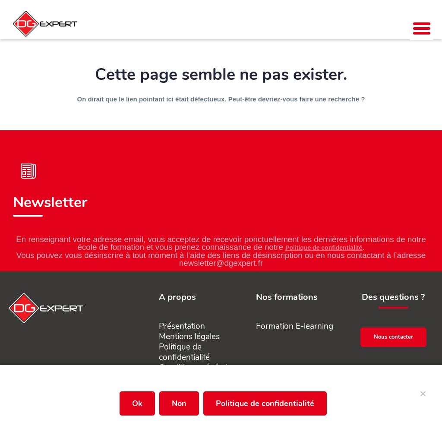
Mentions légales (189, 336)
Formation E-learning (294, 326)
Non (179, 403)
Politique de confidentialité (323, 247)
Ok (137, 403)
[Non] (423, 397)
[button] (421, 28)
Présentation (182, 326)
